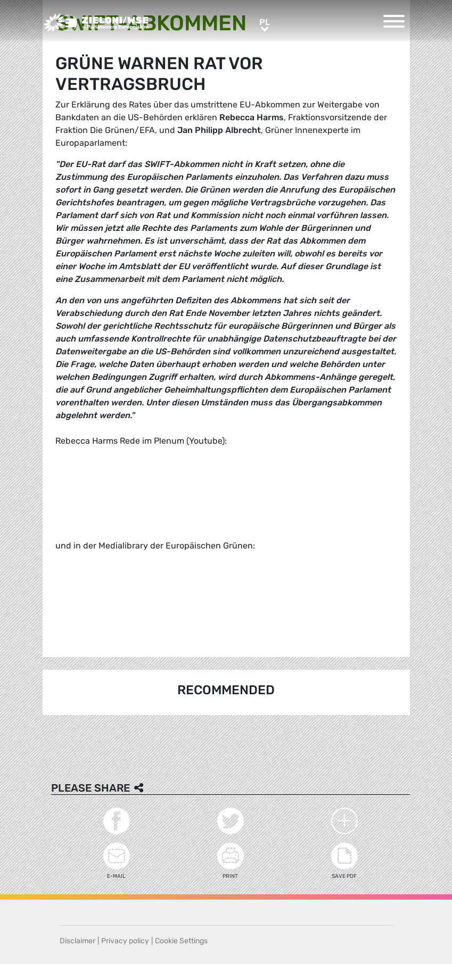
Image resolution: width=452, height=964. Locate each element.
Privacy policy (125, 940)
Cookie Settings (181, 940)
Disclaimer (77, 940)
